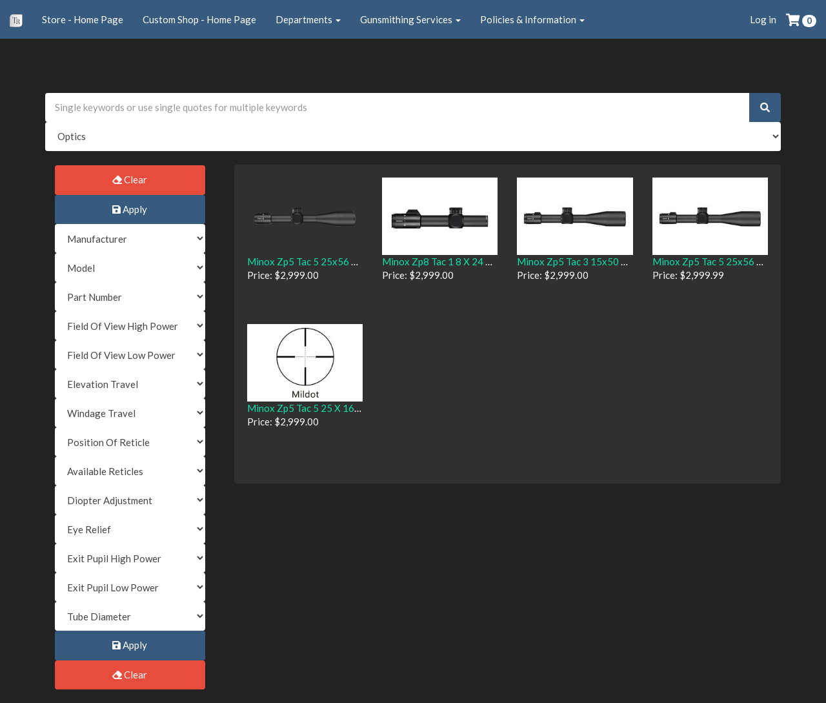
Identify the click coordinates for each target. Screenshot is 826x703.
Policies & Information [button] (532, 19)
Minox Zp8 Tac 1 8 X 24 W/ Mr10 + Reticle (473, 261)
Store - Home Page (82, 19)
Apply (129, 209)
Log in (763, 19)
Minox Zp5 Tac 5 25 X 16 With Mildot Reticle (344, 408)
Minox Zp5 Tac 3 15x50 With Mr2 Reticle (606, 261)
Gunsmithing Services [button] (410, 19)
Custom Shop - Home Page (199, 19)
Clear (129, 179)
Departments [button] (308, 19)
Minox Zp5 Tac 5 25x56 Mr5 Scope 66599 (337, 261)
